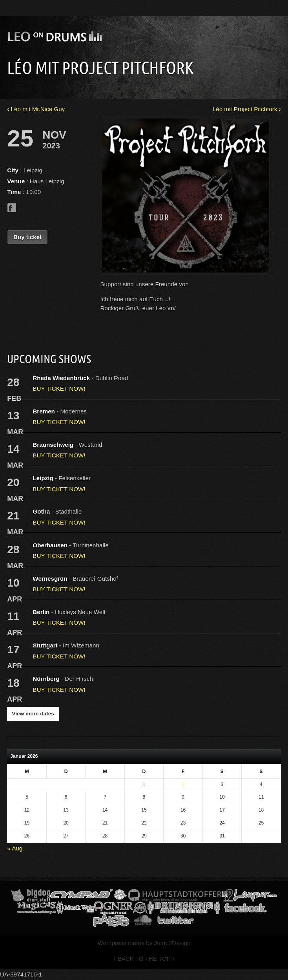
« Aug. (15, 848)
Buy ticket (27, 237)
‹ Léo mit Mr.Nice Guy (36, 109)
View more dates (33, 714)
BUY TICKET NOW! (59, 388)
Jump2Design (172, 943)
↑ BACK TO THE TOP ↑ (144, 958)
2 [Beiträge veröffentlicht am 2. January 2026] (183, 784)
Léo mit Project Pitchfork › (247, 109)
